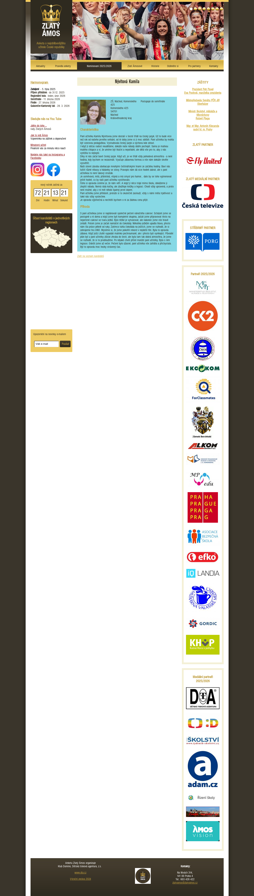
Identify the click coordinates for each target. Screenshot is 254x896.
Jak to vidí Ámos (39, 135)
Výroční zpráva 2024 (80, 879)
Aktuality (40, 66)
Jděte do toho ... (39, 125)
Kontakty (213, 66)
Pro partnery (194, 66)
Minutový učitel (38, 145)
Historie (155, 66)
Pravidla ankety (63, 66)
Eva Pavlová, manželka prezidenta (202, 93)
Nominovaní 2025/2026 (99, 66)
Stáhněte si (173, 66)
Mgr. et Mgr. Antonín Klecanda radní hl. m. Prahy (202, 127)
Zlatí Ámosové (134, 66)
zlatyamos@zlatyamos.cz (184, 882)
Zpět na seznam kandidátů (90, 256)
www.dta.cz (80, 872)
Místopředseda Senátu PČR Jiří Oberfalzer (203, 102)
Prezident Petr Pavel (202, 89)
